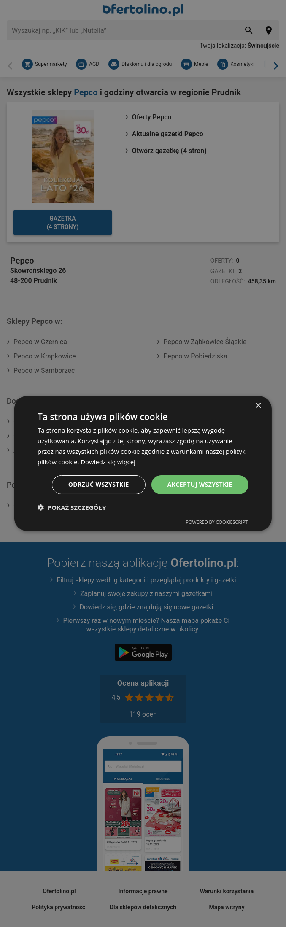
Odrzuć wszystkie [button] (98, 484)
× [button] (258, 406)
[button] (72, 507)
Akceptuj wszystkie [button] (199, 484)
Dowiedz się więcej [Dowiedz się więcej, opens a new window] (108, 462)
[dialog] (143, 463)
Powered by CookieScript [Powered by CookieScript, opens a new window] (217, 522)
